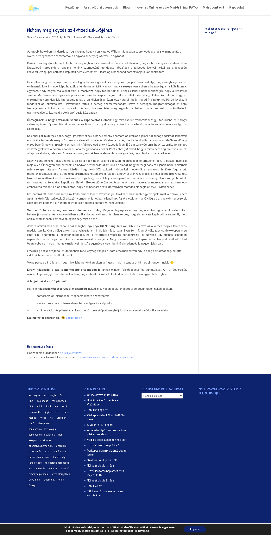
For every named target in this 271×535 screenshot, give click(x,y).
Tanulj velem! (95, 485)
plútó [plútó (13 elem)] (31, 423)
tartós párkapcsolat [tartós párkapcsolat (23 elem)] (39, 457)
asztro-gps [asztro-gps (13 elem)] (34, 395)
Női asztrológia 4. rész (100, 465)
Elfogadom (195, 529)
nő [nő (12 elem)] (51, 418)
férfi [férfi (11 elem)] (31, 406)
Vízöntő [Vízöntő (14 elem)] (65, 468)
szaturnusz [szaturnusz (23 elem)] (46, 440)
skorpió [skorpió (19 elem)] (32, 440)
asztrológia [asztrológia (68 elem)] (50, 395)
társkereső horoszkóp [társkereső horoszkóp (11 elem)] (57, 463)
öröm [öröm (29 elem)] (61, 479)
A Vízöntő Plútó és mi (100, 424)
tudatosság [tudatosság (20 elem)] (59, 457)
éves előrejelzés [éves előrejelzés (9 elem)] (61, 474)
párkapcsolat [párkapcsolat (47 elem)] (44, 423)
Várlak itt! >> (74, 318)
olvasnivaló (79, 37)
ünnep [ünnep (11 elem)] (32, 485)
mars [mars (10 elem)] (66, 412)
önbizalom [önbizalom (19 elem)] (34, 479)
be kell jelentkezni (71, 353)
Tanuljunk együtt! (97, 409)
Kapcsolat (236, 8)
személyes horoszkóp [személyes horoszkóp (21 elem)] (41, 446)
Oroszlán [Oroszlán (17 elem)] (61, 418)
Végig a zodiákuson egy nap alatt (107, 439)
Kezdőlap (72, 8)
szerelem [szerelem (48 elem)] (61, 446)
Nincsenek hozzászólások (104, 37)
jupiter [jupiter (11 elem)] (48, 412)
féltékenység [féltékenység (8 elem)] (59, 401)
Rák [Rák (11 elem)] (60, 434)
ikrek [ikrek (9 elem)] (64, 406)
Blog (126, 8)
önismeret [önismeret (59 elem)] (49, 479)
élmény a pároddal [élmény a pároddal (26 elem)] (38, 474)
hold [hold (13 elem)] (48, 406)
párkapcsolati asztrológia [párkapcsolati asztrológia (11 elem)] (42, 429)
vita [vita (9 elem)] (31, 468)
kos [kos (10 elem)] (57, 412)
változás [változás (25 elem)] (41, 468)
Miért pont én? (213, 8)
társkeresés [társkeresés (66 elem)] (35, 463)
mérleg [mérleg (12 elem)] (32, 418)
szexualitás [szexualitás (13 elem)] (35, 451)
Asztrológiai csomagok (101, 8)
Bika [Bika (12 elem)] (31, 401)
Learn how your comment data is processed (107, 357)
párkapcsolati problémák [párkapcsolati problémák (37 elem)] (42, 434)
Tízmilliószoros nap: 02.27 (103, 445)
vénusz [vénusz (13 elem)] (53, 468)
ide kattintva (140, 530)
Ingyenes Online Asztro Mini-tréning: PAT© (166, 8)
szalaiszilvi (43, 37)
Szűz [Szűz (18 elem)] (47, 451)
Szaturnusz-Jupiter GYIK (102, 460)
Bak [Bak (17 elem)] (62, 395)
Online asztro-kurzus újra (102, 395)
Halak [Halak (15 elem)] (39, 406)
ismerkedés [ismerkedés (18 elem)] (35, 412)
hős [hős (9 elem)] (56, 406)
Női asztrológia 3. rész (100, 480)
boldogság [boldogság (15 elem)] (42, 401)
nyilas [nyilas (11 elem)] (43, 418)
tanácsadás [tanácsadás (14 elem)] (60, 451)
